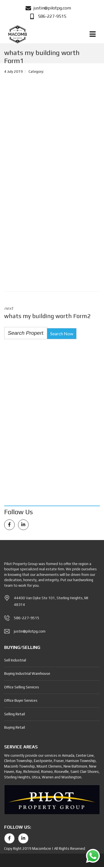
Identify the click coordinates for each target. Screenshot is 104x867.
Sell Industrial (15, 660)
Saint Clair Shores (84, 771)
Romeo (47, 771)
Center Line (85, 755)
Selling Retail (14, 714)
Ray (19, 771)
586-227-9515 (26, 618)
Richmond (31, 771)
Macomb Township (19, 766)
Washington (71, 777)
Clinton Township (18, 761)
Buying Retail (14, 727)
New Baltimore (75, 766)
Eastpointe (43, 761)
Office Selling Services (21, 687)
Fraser (59, 761)
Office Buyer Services (20, 700)
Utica (36, 777)
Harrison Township (80, 761)
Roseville (61, 771)
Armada (68, 755)
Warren (48, 777)
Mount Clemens (49, 766)
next (52, 313)
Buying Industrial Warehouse (27, 673)
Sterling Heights (17, 777)
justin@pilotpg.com (29, 631)
